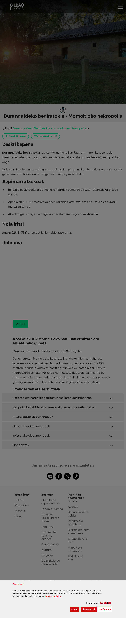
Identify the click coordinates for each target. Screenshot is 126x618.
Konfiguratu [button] (105, 609)
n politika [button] (53, 596)
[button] (101, 603)
